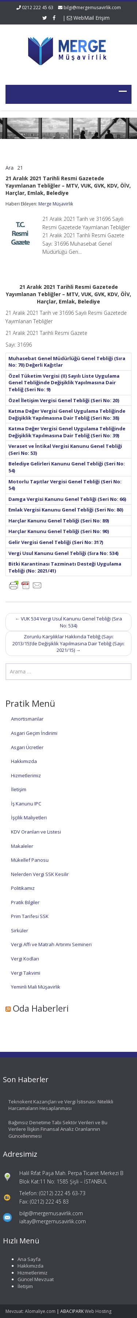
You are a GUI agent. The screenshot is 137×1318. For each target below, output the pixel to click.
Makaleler (22, 846)
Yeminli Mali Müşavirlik (35, 986)
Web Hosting (98, 1311)
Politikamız (23, 888)
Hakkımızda (24, 761)
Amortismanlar (27, 718)
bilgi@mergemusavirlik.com (92, 7)
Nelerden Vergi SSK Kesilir (40, 874)
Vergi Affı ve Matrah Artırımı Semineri (51, 944)
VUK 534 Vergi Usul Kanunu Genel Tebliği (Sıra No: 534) (68, 622)
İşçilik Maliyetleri (29, 817)
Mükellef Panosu (30, 860)
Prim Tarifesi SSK (30, 916)
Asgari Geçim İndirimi (34, 733)
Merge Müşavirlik (55, 204)
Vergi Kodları (25, 958)
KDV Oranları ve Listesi (36, 831)
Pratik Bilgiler (25, 902)
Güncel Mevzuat (32, 1279)
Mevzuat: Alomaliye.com (30, 1311)
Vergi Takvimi (25, 973)
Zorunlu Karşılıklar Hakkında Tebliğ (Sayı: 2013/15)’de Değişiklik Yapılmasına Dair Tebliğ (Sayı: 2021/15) (68, 643)
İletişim (18, 789)
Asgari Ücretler (27, 747)
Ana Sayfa (25, 1259)
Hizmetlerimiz (26, 775)
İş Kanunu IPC (26, 803)
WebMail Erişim (88, 17)
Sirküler (19, 930)
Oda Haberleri (41, 1008)
